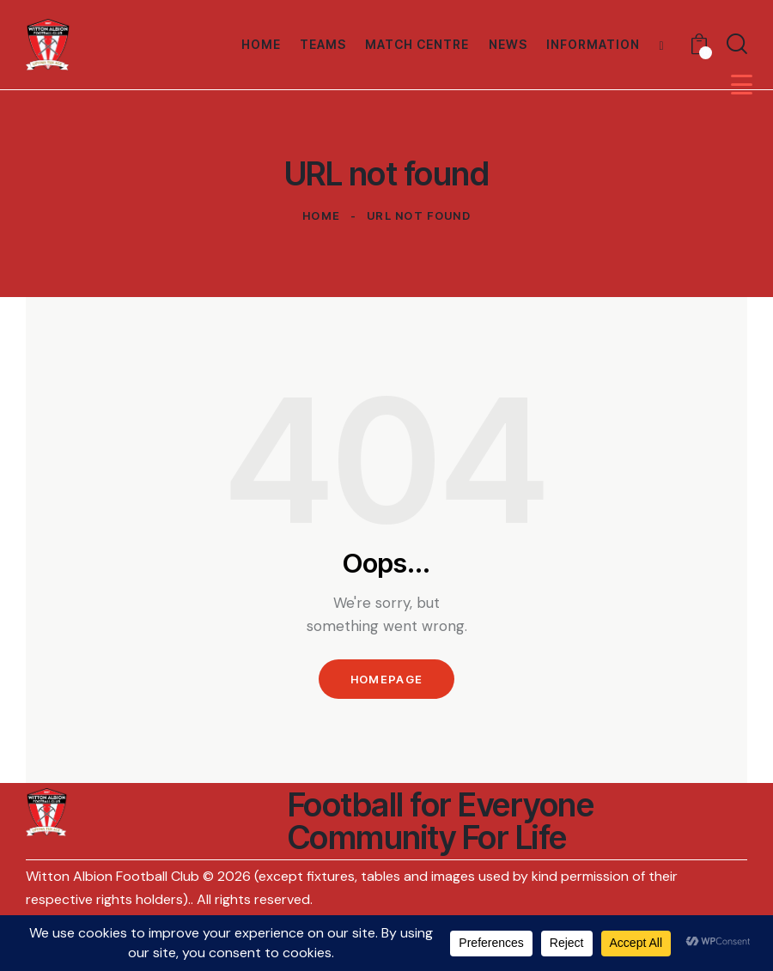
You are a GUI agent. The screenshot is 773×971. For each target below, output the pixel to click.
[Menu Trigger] (741, 84)
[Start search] (737, 44)
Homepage (386, 679)
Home (321, 215)
